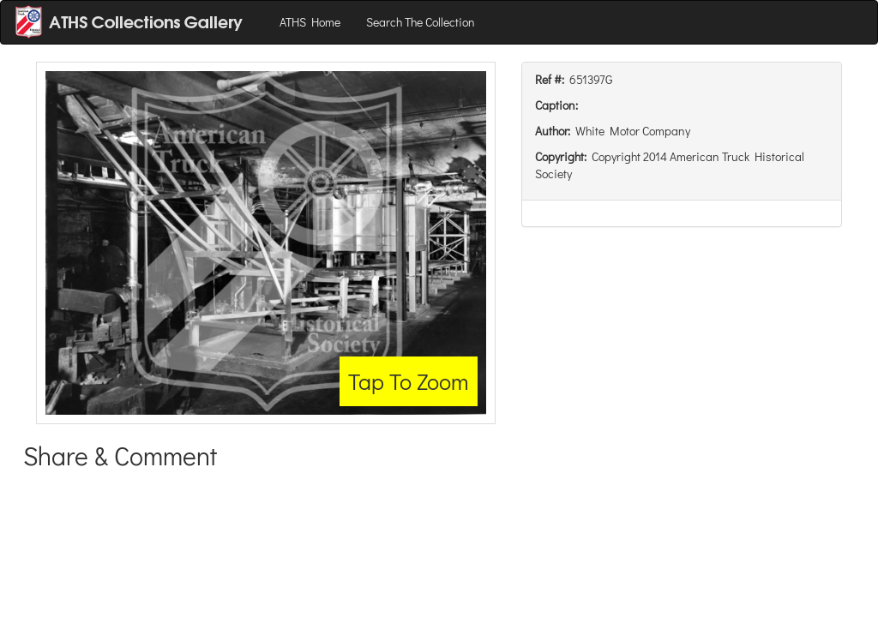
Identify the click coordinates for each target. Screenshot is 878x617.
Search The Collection (420, 22)
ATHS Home (310, 22)
